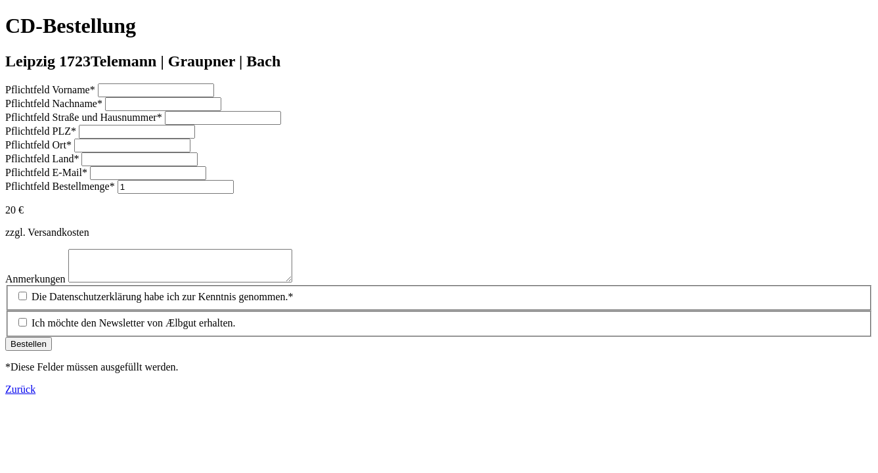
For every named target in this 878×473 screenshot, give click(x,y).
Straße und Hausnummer (85, 117)
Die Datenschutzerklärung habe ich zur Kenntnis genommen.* (163, 302)
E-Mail (47, 172)
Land (43, 158)
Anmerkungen (36, 284)
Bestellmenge (61, 186)
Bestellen (29, 350)
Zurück (20, 395)
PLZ (42, 131)
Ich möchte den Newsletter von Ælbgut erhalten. (134, 328)
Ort (39, 144)
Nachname (55, 103)
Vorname (51, 89)
